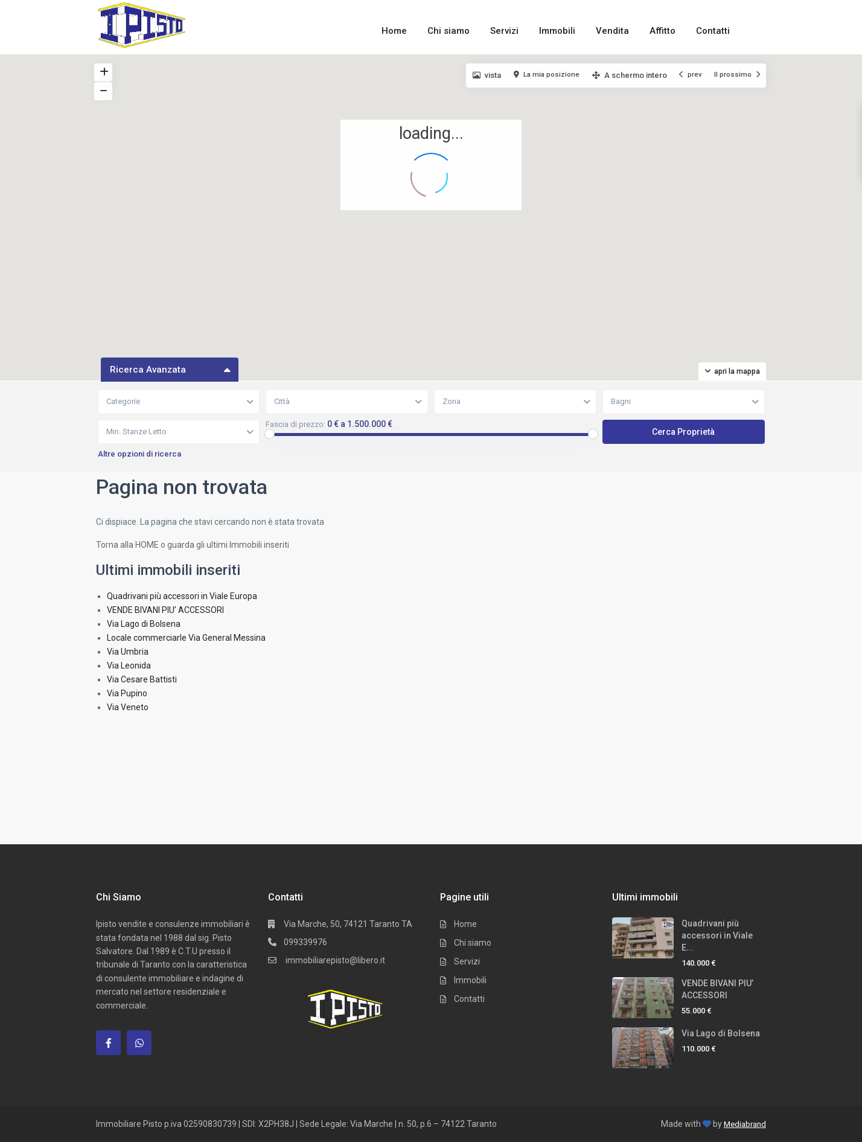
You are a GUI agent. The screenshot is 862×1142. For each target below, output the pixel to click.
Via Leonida (129, 665)
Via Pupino (127, 693)
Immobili (557, 30)
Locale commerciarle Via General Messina (186, 638)
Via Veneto (127, 707)
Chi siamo (448, 30)
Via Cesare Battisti (142, 679)
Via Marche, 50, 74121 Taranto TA (348, 924)
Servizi (504, 30)
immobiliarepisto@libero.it (334, 960)
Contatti (713, 30)
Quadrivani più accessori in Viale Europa (182, 596)
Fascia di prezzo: (295, 424)
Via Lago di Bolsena (143, 624)
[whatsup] (139, 1042)
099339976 (305, 942)
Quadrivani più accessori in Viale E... (717, 935)
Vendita (612, 30)
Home (394, 30)
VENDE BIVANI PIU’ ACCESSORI (165, 610)
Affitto (662, 30)
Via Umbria (127, 651)
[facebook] (108, 1042)
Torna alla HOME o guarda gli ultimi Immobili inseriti (192, 545)
